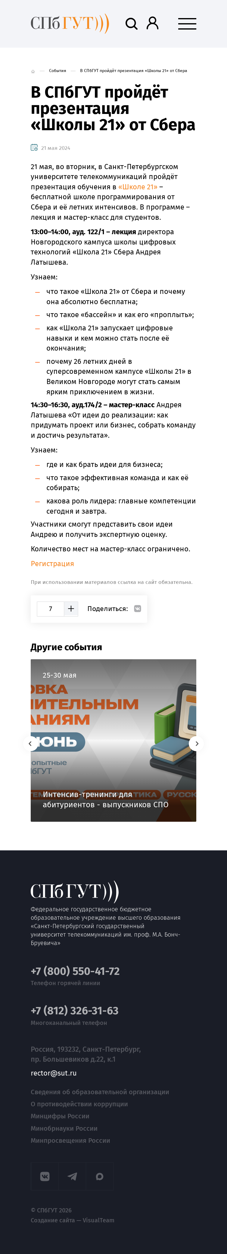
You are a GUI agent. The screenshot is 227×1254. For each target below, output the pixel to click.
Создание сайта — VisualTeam (72, 1220)
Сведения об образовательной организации (100, 1092)
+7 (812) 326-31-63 (75, 1011)
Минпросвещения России (70, 1140)
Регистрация (52, 563)
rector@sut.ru (54, 1073)
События (57, 70)
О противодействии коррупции (79, 1104)
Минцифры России (60, 1116)
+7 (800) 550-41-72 (75, 971)
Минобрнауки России (64, 1128)
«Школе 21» (137, 187)
